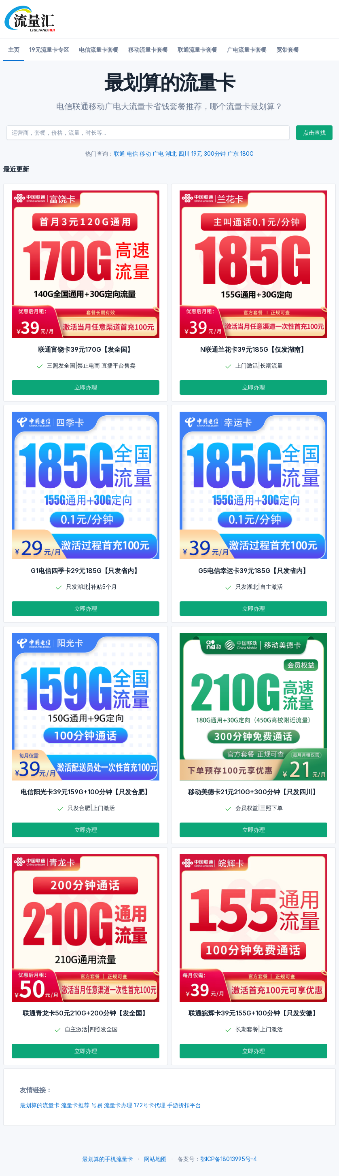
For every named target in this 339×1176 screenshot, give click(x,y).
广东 (233, 153)
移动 (145, 153)
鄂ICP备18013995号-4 (228, 1158)
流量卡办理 (118, 1105)
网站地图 (155, 1158)
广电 (158, 153)
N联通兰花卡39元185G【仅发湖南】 (253, 349)
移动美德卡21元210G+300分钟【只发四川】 (253, 792)
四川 (184, 153)
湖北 (171, 153)
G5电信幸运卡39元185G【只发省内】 (253, 571)
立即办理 (85, 387)
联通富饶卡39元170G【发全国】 (85, 349)
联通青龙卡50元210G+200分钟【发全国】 (85, 1013)
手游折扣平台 (184, 1105)
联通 (119, 153)
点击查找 (314, 132)
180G (247, 153)
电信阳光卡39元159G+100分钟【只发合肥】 (86, 792)
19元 (196, 153)
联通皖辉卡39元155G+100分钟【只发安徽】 (254, 1013)
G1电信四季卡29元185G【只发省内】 (85, 571)
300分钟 (215, 153)
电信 (132, 153)
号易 (96, 1105)
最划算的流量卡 (39, 1105)
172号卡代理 (149, 1105)
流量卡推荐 (75, 1105)
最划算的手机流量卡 (107, 1158)
